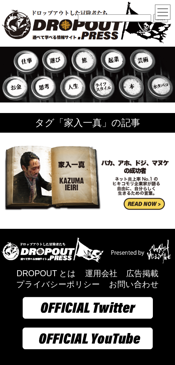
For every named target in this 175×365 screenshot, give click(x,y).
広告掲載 (142, 273)
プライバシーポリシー (58, 284)
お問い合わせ (134, 284)
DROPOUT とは (46, 273)
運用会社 (101, 273)
